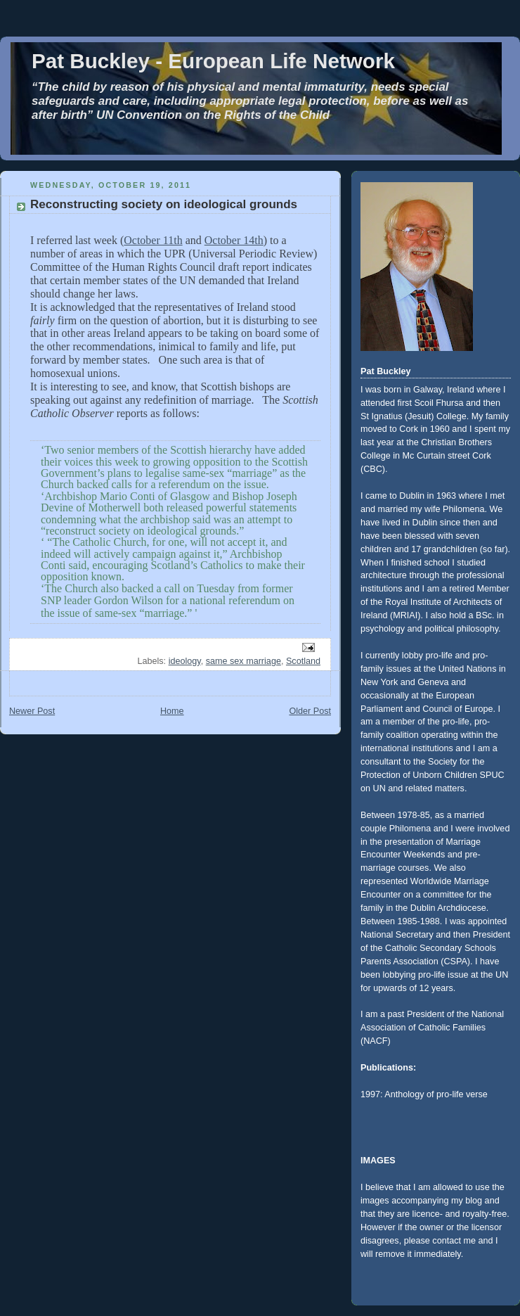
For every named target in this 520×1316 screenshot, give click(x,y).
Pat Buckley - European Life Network (213, 60)
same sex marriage (243, 661)
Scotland (303, 661)
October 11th (153, 240)
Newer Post (32, 711)
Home (172, 711)
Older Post (310, 711)
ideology (185, 661)
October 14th (234, 240)
